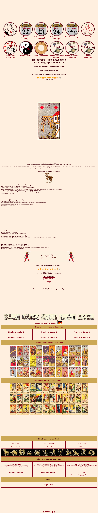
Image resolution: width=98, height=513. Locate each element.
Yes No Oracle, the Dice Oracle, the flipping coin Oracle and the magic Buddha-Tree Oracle (81, 464)
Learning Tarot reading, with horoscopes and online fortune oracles (81, 473)
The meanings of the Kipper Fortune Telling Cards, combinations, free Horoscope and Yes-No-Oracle (49, 464)
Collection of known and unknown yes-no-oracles (16, 472)
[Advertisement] (49, 11)
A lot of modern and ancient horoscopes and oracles (49, 472)
